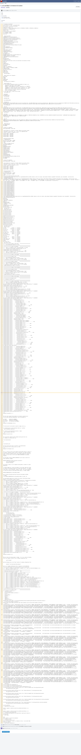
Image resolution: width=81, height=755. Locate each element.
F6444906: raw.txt (6, 17)
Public (8, 7)
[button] (80, 1)
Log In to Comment (6, 731)
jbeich (7, 10)
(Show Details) (17, 724)
